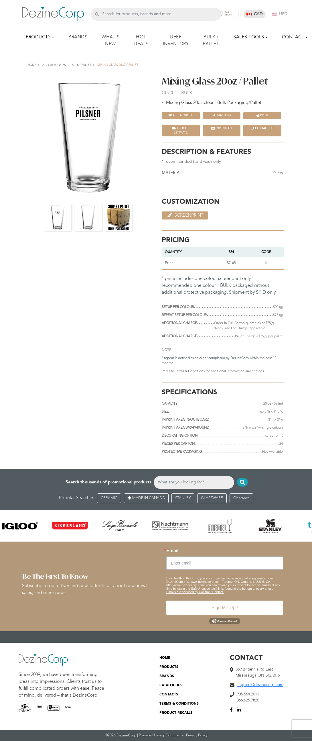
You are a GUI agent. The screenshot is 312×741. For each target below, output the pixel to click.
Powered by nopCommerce (161, 735)
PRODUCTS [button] (38, 37)
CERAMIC (109, 498)
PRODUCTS (168, 667)
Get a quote (181, 115)
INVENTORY (221, 128)
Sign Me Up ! (225, 607)
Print (262, 115)
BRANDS (77, 37)
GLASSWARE (212, 498)
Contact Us (262, 128)
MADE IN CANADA (146, 498)
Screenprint (185, 215)
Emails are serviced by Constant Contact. (195, 592)
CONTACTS (168, 694)
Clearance (241, 498)
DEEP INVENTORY (176, 40)
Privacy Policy (197, 735)
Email (172, 550)
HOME (164, 658)
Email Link (221, 115)
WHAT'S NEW (110, 40)
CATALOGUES (170, 685)
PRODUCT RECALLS (175, 713)
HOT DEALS (141, 40)
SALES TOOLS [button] (248, 37)
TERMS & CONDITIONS (179, 703)
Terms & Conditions (190, 371)
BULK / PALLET (211, 40)
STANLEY (183, 498)
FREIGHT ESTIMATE (180, 130)
